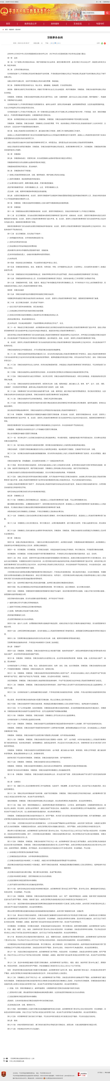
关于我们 (100, 1072)
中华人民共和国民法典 (16, 1061)
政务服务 (55, 23)
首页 (8, 23)
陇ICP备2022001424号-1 (20, 1078)
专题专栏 (100, 23)
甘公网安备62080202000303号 (54, 1078)
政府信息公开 (31, 23)
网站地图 (107, 1072)
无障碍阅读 (106, 2)
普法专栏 (18, 29)
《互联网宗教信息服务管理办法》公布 (21, 1058)
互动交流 (78, 23)
